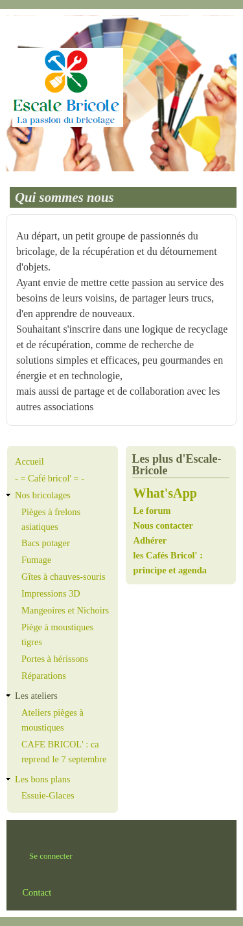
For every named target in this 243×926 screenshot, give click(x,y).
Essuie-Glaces (48, 795)
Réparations (43, 675)
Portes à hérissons (54, 659)
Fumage (36, 560)
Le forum (153, 510)
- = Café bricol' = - (49, 478)
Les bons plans (43, 779)
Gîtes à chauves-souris (63, 576)
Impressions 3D (50, 593)
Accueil (29, 461)
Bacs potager (45, 543)
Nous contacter (163, 525)
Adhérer (150, 540)
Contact (36, 892)
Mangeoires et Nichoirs (65, 610)
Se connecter (51, 856)
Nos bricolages (43, 495)
